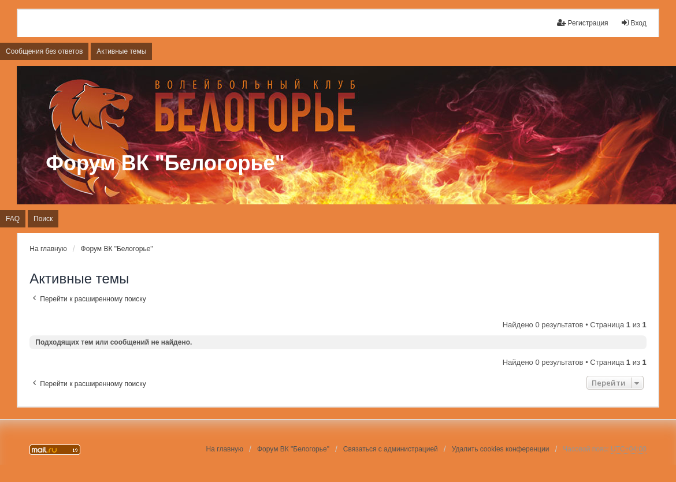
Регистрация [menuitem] (582, 22)
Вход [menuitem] (634, 22)
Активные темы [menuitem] (121, 51)
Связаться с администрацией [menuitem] (390, 449)
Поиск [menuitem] (43, 219)
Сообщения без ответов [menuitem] (44, 51)
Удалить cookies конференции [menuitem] (500, 449)
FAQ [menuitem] (13, 219)
